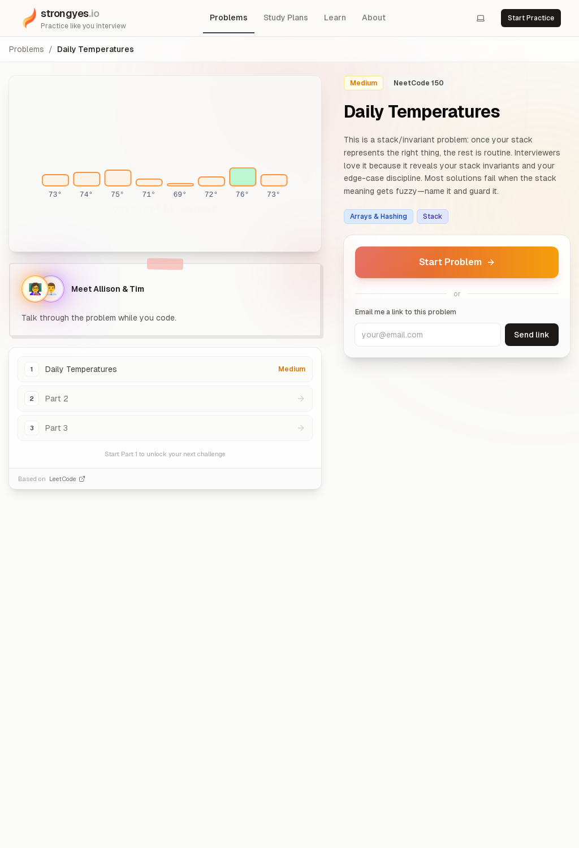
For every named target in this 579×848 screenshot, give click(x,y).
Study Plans (285, 17)
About (374, 17)
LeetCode (67, 478)
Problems (229, 17)
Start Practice (531, 18)
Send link (532, 334)
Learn (335, 17)
